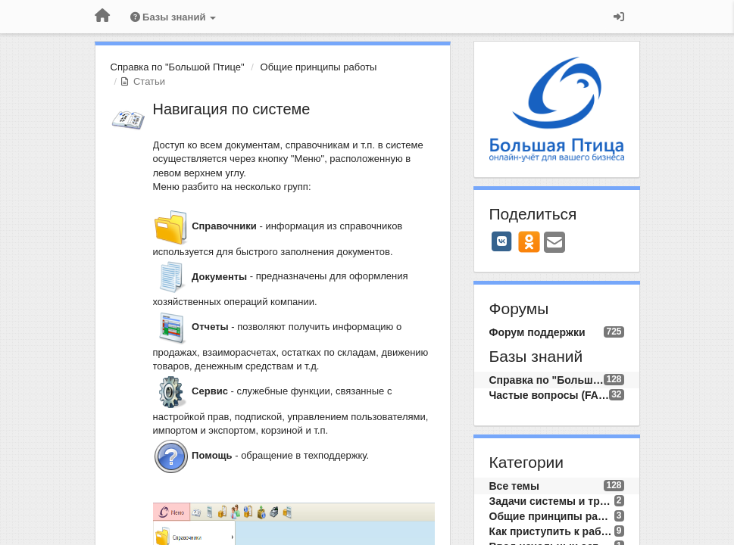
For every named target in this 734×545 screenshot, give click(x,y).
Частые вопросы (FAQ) (549, 395)
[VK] (502, 241)
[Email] (554, 243)
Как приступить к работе (551, 531)
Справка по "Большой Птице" (178, 67)
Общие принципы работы (319, 67)
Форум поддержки (537, 332)
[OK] (529, 241)
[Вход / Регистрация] (618, 17)
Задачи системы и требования (551, 501)
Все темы (514, 486)
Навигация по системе (232, 109)
